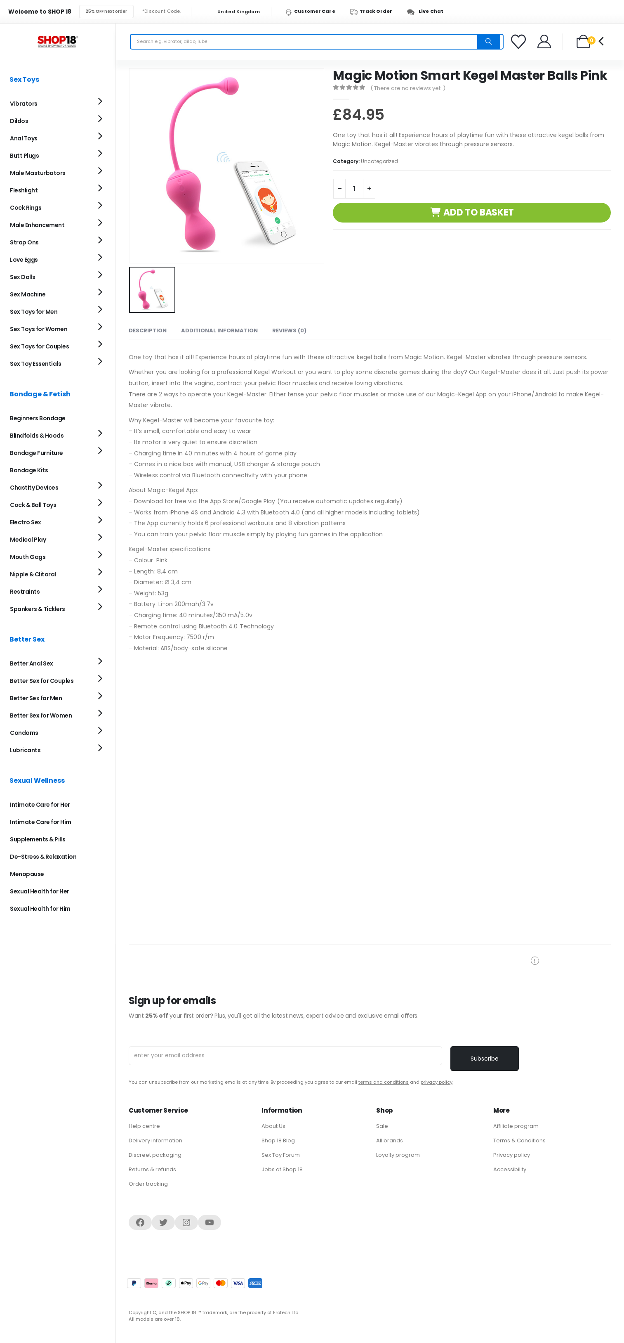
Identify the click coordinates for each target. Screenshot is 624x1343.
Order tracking (148, 1184)
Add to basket (478, 212)
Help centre (144, 1126)
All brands (389, 1140)
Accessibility (509, 1169)
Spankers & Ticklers (37, 609)
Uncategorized (379, 161)
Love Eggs (24, 260)
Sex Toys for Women (38, 329)
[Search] (488, 42)
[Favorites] (519, 41)
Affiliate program (516, 1126)
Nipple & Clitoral (33, 574)
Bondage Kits (29, 470)
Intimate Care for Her (40, 805)
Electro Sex (25, 522)
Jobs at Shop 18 (282, 1169)
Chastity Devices (34, 487)
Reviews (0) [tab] (289, 329)
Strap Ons (24, 242)
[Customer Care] (314, 11)
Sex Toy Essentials (35, 364)
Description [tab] (148, 329)
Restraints (25, 591)
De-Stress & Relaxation (43, 857)
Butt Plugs (24, 156)
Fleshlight (24, 190)
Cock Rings (25, 208)
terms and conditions (383, 1082)
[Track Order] (375, 11)
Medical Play (28, 539)
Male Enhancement (37, 225)
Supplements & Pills (38, 839)
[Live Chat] (427, 11)
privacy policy (436, 1082)
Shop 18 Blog (278, 1140)
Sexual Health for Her (39, 891)
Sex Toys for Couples (39, 346)
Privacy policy (511, 1155)
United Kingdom (233, 11)
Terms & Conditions (519, 1140)
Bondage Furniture (36, 453)
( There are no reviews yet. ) (407, 88)
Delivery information (155, 1140)
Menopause (27, 874)
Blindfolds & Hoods (37, 435)
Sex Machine (28, 294)
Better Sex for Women (41, 715)
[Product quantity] (354, 189)
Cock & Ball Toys (33, 505)
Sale (382, 1126)
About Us (273, 1126)
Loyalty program (398, 1155)
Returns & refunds (152, 1169)
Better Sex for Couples (41, 681)
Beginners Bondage (38, 418)
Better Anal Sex (31, 663)
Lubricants (25, 750)
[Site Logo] (57, 41)
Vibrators (24, 103)
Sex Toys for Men (33, 312)
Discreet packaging (155, 1155)
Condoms (24, 733)
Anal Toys (24, 138)
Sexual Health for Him (40, 909)
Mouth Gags (27, 557)
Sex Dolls (22, 277)
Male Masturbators (38, 173)
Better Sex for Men (36, 698)
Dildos (19, 121)
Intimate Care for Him (40, 822)
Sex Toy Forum (280, 1155)
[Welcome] (544, 41)
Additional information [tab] (219, 329)
